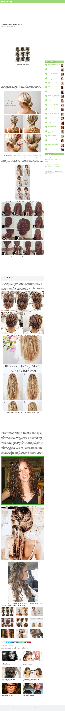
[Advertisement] (32, 13)
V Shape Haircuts (51, 69)
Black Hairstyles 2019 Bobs (28, 695)
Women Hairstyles (49, 173)
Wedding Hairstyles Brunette (54, 86)
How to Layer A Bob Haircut (53, 91)
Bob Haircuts (57, 157)
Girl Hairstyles (48, 164)
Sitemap (21, 706)
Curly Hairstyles (58, 159)
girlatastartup (6, 1)
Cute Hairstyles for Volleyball (54, 148)
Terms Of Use (33, 706)
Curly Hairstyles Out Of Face (7, 663)
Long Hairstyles (48, 166)
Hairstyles (4, 26)
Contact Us (25, 706)
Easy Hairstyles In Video (28, 663)
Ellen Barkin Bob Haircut (53, 144)
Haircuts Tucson (51, 117)
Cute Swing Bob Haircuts (53, 108)
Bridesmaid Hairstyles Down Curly (8, 679)
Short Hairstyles (48, 171)
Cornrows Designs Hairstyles (53, 126)
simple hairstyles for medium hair (8, 645)
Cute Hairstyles (48, 161)
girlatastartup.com (4, 282)
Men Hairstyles (58, 168)
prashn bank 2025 (42, 708)
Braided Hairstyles (49, 159)
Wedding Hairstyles (58, 171)
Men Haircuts (48, 168)
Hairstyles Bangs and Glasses (7, 695)
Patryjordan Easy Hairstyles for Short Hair (31, 679)
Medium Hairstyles (58, 166)
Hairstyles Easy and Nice (53, 104)
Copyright (29, 706)
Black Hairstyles (48, 157)
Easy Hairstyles (58, 161)
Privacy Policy (42, 706)
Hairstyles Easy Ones (52, 122)
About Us (38, 706)
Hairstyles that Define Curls (53, 113)
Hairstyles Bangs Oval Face (53, 100)
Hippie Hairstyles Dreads (53, 73)
